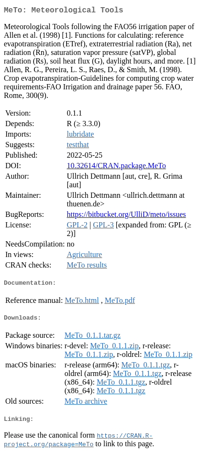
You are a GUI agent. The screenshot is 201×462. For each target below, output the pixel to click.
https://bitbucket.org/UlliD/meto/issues (126, 216)
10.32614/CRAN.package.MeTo (116, 167)
